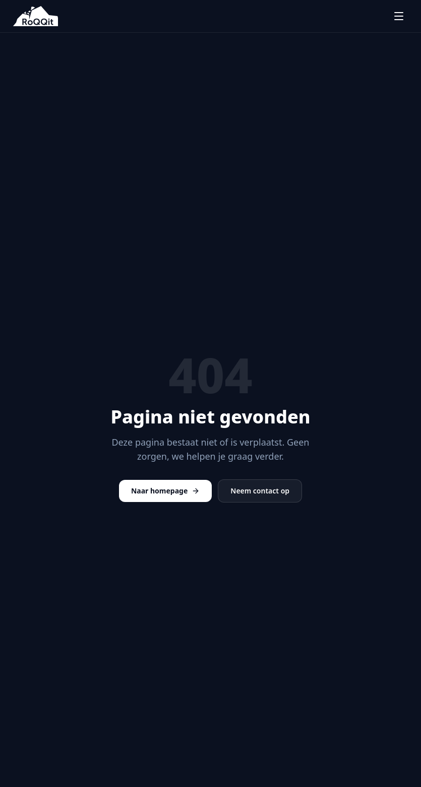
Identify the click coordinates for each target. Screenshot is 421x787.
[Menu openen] (399, 16)
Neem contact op (259, 490)
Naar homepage (165, 490)
